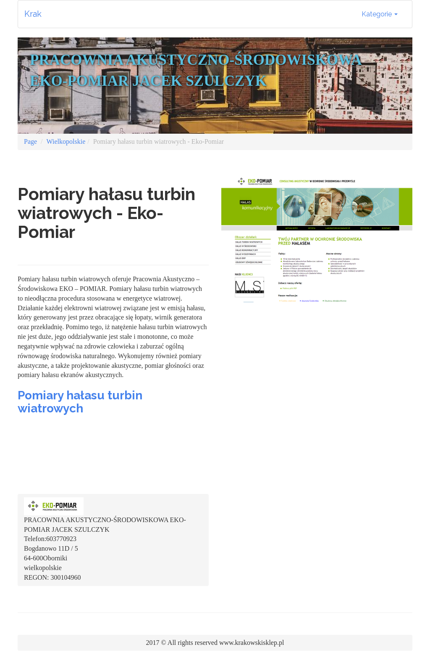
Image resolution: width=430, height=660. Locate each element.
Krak (33, 14)
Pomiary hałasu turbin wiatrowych (80, 401)
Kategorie (380, 14)
